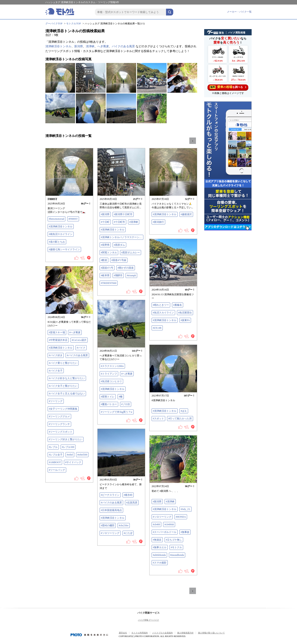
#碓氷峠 (128, 494)
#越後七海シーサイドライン (64, 249)
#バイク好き (55, 355)
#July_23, (185, 509)
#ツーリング (55, 401)
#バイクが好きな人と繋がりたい (67, 378)
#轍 (121, 396)
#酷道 (104, 260)
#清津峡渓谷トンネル (60, 226)
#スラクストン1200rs (112, 366)
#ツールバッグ (57, 469)
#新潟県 (105, 214)
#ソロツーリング (110, 533)
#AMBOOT (55, 462)
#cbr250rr (123, 525)
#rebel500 (82, 454)
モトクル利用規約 (139, 633)
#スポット (158, 418)
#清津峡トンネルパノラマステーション (122, 237)
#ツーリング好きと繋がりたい (65, 439)
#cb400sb (169, 524)
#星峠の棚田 (107, 525)
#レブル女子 (55, 454)
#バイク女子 (55, 370)
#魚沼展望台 (185, 312)
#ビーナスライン (110, 494)
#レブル (53, 447)
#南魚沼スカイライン (60, 234)
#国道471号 (107, 267)
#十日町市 (119, 222)
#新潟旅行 (158, 222)
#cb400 (156, 524)
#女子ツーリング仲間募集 (63, 408)
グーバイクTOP (53, 23)
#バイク (81, 347)
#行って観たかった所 (180, 418)
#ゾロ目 (125, 404)
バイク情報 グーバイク (148, 620)
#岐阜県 (105, 275)
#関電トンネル (109, 252)
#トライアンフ (109, 373)
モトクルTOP (73, 23)
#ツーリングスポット (60, 431)
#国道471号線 (118, 260)
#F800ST (73, 218)
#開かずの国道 (126, 267)
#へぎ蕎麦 (74, 332)
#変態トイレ (107, 396)
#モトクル (176, 547)
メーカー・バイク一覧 (239, 11)
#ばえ (184, 410)
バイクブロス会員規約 (162, 633)
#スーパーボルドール (164, 532)
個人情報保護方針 (185, 633)
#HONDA (181, 516)
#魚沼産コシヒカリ (111, 381)
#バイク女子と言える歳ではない (67, 393)
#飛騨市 (118, 275)
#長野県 (105, 244)
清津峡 (90, 46)
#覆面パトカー (109, 404)
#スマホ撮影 (159, 562)
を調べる (228, 87)
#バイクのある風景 (77, 355)
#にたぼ (128, 533)
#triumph (131, 275)
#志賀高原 (131, 502)
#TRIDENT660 (108, 283)
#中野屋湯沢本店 (58, 340)
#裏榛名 (177, 305)
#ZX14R (157, 327)
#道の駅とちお (57, 241)
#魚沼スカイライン (163, 312)
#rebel (70, 454)
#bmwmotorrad (56, 218)
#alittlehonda (159, 555)
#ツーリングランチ (59, 424)
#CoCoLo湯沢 (79, 340)
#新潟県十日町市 (123, 214)
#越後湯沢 (186, 214)
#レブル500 (68, 447)
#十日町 (105, 222)
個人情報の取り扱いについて (211, 633)
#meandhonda (177, 555)
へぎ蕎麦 (103, 46)
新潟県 (78, 46)
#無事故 (185, 532)
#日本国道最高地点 (111, 510)
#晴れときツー (161, 305)
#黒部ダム (119, 244)
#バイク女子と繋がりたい (63, 385)
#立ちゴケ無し (174, 539)
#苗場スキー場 (57, 332)
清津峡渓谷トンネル (58, 46)
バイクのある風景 (123, 46)
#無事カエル (159, 547)
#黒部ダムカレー (130, 252)
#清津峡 (133, 222)
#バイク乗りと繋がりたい (63, 363)
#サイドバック (73, 462)
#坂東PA (185, 320)
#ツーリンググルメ (59, 416)
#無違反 (157, 539)
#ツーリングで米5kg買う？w (116, 411)
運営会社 (123, 633)
